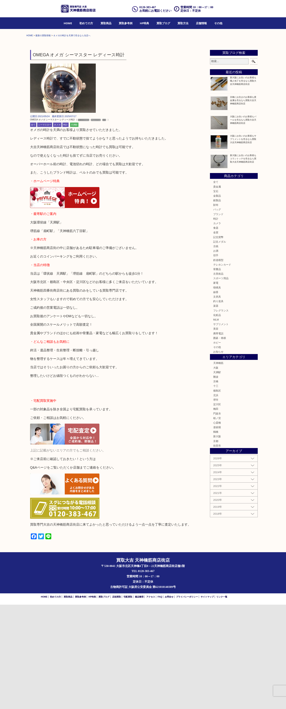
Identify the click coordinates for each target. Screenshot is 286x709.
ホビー (217, 447)
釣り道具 (218, 405)
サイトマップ (207, 701)
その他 (218, 23)
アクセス (150, 701)
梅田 (215, 513)
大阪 (215, 472)
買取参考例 (125, 23)
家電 (215, 387)
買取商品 (106, 23)
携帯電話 (218, 437)
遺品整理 (139, 701)
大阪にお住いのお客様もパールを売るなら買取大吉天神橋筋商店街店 (243, 224)
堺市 (215, 504)
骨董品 (217, 373)
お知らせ (218, 456)
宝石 (215, 295)
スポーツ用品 (221, 382)
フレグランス (221, 414)
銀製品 (217, 304)
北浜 (215, 499)
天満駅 (74, 229)
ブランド (218, 318)
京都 (215, 545)
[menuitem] (68, 23)
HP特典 (144, 23)
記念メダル (219, 346)
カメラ (217, 327)
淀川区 (217, 508)
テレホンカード (222, 369)
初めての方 (86, 23)
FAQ (160, 701)
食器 (215, 332)
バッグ (217, 314)
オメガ (57, 229)
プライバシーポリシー (187, 701)
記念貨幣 (218, 341)
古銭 (215, 350)
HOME (68, 23)
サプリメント (221, 428)
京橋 (215, 485)
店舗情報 (201, 23)
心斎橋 (217, 527)
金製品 (217, 300)
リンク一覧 (221, 701)
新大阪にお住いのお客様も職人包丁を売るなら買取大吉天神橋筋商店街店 (243, 185)
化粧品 (217, 419)
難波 (215, 481)
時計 (65, 229)
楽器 (215, 410)
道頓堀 (217, 531)
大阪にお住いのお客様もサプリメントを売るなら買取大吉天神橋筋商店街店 (243, 243)
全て (33, 229)
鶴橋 (215, 536)
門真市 (217, 517)
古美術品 (218, 378)
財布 (215, 309)
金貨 (215, 336)
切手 (215, 359)
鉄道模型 (218, 364)
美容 (215, 433)
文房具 (217, 401)
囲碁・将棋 (219, 442)
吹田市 (217, 550)
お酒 (215, 355)
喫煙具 (217, 391)
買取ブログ (163, 23)
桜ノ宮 (217, 522)
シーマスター (44, 229)
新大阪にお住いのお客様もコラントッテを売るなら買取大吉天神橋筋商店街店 (243, 263)
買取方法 (182, 23)
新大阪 (217, 540)
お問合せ (169, 701)
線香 (215, 396)
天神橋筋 (218, 467)
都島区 (217, 495)
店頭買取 (116, 701)
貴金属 (217, 291)
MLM (216, 424)
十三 (215, 490)
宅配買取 (127, 701)
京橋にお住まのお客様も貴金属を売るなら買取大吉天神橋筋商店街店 (243, 204)
